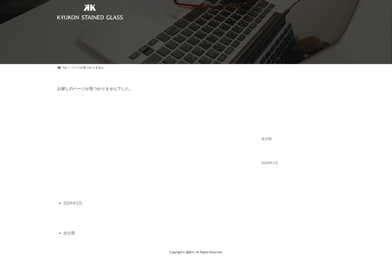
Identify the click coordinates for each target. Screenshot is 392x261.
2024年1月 (269, 163)
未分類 (266, 139)
